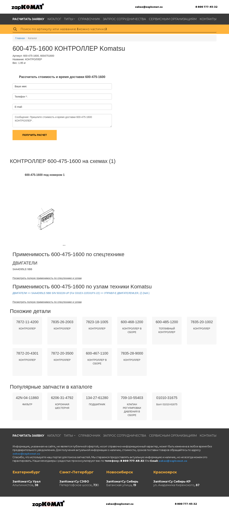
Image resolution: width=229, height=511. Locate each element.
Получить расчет (34, 135)
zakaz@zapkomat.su (149, 6)
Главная (20, 38)
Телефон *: (21, 96)
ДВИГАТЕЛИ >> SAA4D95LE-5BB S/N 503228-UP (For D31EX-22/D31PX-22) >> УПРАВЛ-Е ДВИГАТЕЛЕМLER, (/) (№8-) (81, 293)
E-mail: (19, 106)
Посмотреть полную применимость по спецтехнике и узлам (47, 278)
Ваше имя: (21, 86)
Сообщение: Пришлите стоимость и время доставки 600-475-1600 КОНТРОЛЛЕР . (62, 120)
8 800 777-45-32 (206, 6)
